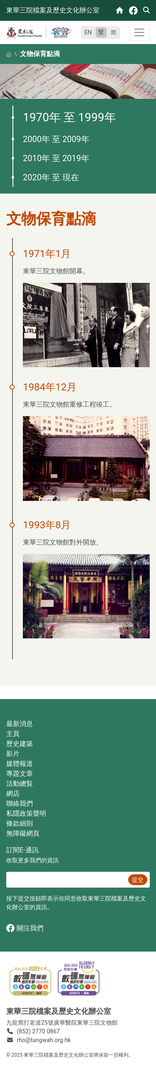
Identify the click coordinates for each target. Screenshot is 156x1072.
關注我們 (24, 928)
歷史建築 (19, 744)
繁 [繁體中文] (101, 32)
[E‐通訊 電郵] (66, 880)
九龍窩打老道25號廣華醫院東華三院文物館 (62, 1022)
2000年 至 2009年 (56, 139)
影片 (13, 754)
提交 (138, 879)
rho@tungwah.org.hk (44, 1040)
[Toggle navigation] (139, 32)
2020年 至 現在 (51, 177)
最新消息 (19, 724)
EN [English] (88, 32)
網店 (13, 793)
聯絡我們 (19, 803)
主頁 (13, 734)
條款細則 (19, 823)
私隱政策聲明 (26, 813)
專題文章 (19, 774)
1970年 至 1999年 (69, 117)
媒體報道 (19, 764)
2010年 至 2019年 (56, 158)
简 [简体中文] (113, 32)
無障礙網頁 (23, 833)
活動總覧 (19, 783)
